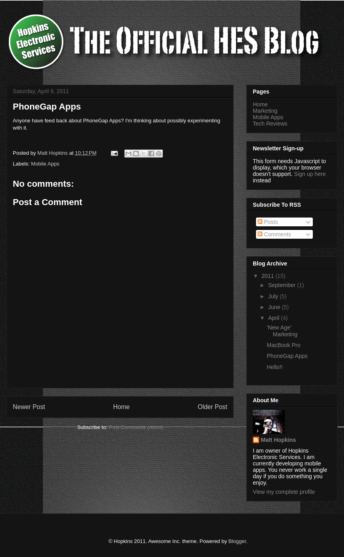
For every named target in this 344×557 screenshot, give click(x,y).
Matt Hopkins (278, 440)
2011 (269, 276)
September (282, 285)
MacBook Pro (283, 345)
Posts (268, 222)
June (275, 307)
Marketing (265, 111)
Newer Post (29, 406)
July (274, 296)
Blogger (237, 541)
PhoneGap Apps (287, 356)
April (274, 318)
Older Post (212, 406)
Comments (274, 234)
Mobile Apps (45, 164)
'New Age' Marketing (282, 330)
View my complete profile (284, 492)
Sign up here (310, 174)
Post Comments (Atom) (136, 427)
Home (121, 406)
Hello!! (275, 367)
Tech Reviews (270, 123)
